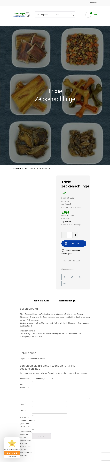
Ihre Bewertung (25, 376)
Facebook (93, 2)
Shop (25, 165)
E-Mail (22, 408)
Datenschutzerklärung (28, 418)
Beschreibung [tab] (41, 298)
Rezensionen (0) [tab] (67, 298)
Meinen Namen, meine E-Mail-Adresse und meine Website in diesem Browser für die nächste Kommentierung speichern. (26, 441)
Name (22, 401)
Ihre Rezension (24, 383)
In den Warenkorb (75, 241)
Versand (68, 201)
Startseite (17, 165)
